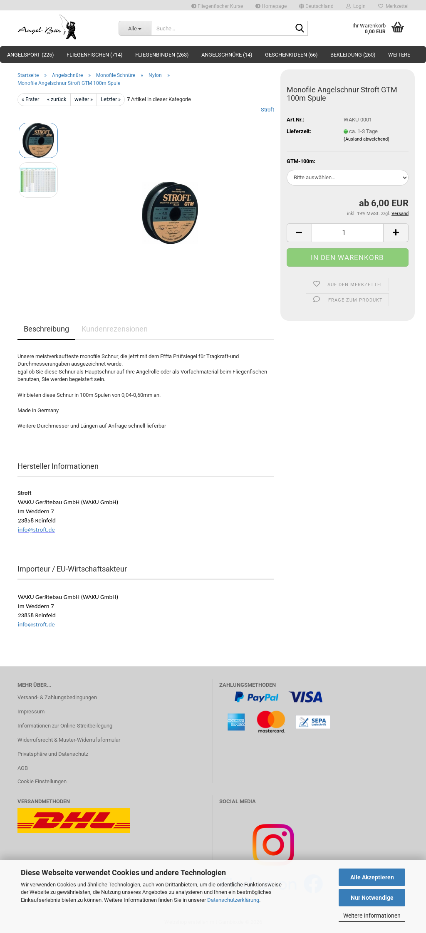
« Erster (30, 99)
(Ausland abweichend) (366, 139)
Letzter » (111, 99)
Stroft (267, 109)
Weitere (399, 55)
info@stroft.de (36, 529)
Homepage (271, 6)
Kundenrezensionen (115, 328)
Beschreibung (46, 328)
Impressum (31, 711)
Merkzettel (393, 6)
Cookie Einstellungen (42, 781)
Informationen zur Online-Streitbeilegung (64, 726)
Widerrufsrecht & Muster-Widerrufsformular (68, 740)
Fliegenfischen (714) (95, 55)
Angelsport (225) (30, 55)
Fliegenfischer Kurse (217, 6)
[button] (316, 5)
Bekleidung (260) (353, 55)
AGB (22, 768)
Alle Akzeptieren (372, 877)
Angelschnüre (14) (227, 55)
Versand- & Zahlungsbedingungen (57, 697)
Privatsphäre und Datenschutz (52, 754)
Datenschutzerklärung (233, 900)
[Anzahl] (348, 232)
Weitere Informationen (372, 915)
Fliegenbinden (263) (162, 55)
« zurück (57, 99)
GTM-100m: (301, 161)
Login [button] (356, 6)
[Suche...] (135, 28)
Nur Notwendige (372, 897)
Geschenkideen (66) (291, 55)
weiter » (83, 99)
